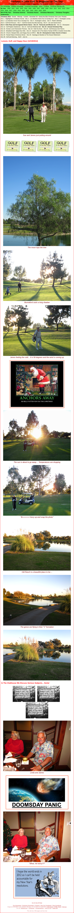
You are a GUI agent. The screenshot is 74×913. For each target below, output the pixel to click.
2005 (29, 8)
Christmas (31, 908)
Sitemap (19, 16)
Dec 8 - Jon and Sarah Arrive (52, 23)
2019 (19, 10)
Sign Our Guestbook (46, 905)
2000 (8, 8)
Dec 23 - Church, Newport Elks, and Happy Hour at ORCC (18, 33)
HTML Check (57, 907)
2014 (67, 8)
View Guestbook (56, 905)
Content (25, 16)
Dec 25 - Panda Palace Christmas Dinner (13, 35)
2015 (2, 10)
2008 (42, 8)
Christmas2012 (40, 908)
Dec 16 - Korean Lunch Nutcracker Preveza (14, 29)
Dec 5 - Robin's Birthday (54, 21)
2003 (21, 8)
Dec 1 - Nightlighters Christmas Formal (12, 18)
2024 (40, 10)
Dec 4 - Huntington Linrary (63, 18)
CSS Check (50, 907)
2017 (10, 10)
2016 (6, 10)
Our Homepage (5, 6)
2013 (63, 8)
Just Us (25, 37)
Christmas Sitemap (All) (57, 6)
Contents (46, 6)
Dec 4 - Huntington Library (38, 21)
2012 (59, 8)
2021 (27, 10)
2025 (44, 10)
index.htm (55, 908)
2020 (23, 10)
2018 (14, 10)
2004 (25, 8)
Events (14, 16)
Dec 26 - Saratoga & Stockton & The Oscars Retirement (43, 35)
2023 (35, 10)
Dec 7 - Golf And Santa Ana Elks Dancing (30, 23)
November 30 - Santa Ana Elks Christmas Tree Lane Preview (47, 16)
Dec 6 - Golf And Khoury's (8, 23)
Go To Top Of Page (37, 902)
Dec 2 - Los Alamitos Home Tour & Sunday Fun (39, 18)
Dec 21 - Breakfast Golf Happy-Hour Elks (13, 31)
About (40, 6)
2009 (46, 8)
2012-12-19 (48, 908)
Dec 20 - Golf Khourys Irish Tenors (54, 29)
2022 (31, 10)
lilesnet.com (24, 908)
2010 (50, 8)
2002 (17, 8)
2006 (34, 8)
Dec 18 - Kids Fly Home (35, 29)
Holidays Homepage (17, 6)
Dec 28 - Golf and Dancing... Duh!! (11, 37)
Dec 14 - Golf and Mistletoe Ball (31, 27)
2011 (55, 8)
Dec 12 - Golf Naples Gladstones (11, 27)
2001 (13, 8)
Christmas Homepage (31, 6)
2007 (38, 8)
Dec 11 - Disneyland (63, 25)
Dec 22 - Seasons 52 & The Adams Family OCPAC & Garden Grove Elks (48, 31)
